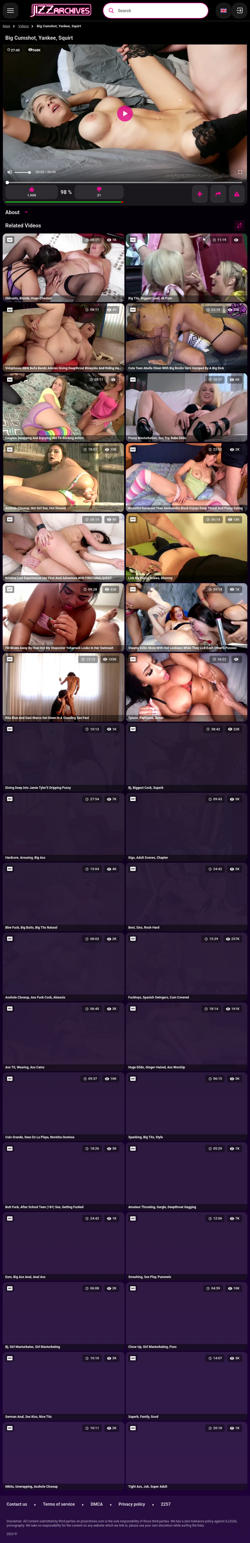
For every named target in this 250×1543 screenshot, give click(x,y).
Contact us (17, 1504)
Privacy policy (132, 1504)
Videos (23, 26)
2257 (166, 1504)
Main (6, 26)
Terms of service (59, 1504)
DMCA (97, 1504)
